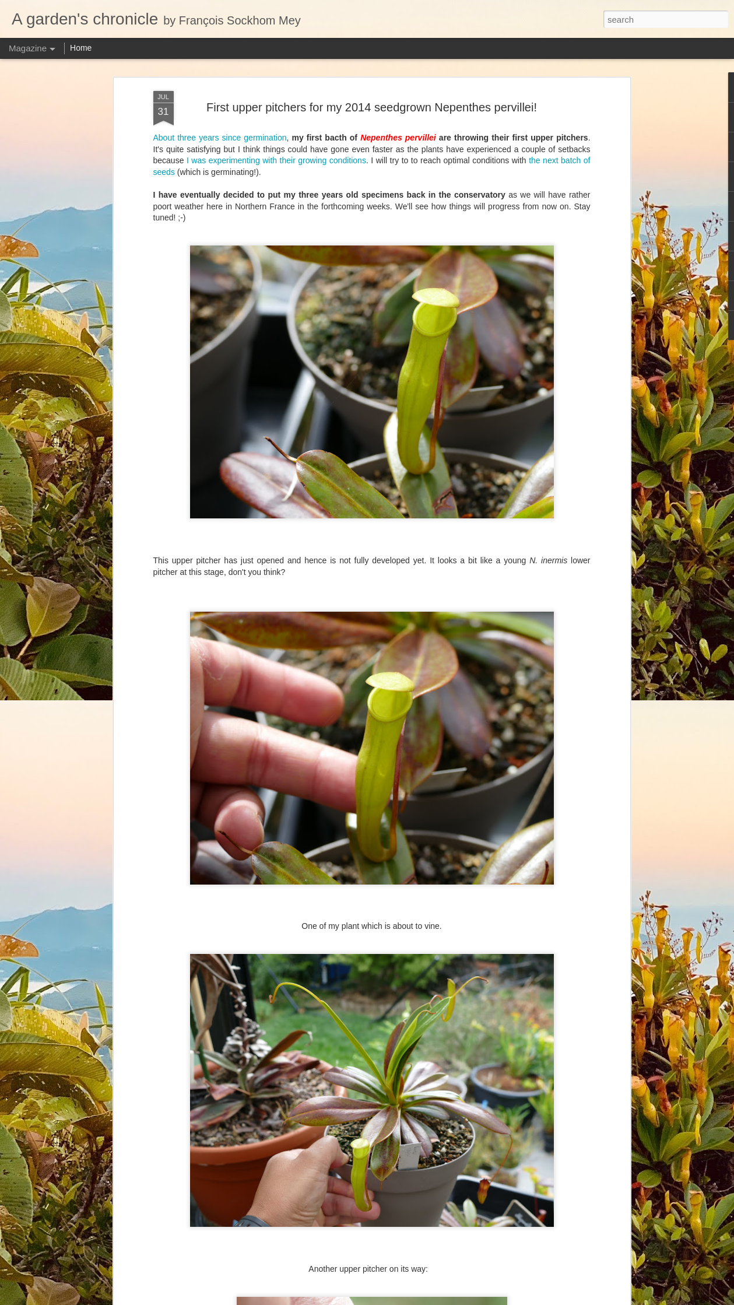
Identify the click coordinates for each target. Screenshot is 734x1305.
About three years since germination (220, 137)
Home (81, 47)
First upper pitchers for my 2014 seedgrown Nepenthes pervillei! (371, 107)
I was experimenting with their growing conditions (276, 160)
